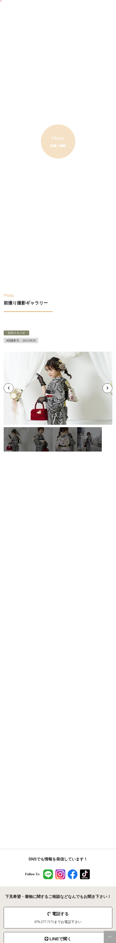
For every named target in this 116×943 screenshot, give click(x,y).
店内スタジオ (16, 333)
